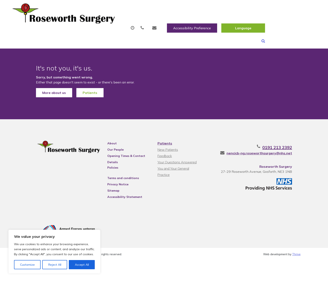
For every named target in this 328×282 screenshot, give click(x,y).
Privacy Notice (114, 185)
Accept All (82, 265)
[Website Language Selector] (294, 7)
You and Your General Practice (179, 169)
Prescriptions (151, 21)
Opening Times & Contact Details (122, 156)
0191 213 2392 (286, 147)
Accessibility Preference (242, 8)
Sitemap (110, 191)
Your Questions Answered (176, 162)
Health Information (288, 21)
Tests (216, 21)
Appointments (113, 21)
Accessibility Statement (121, 197)
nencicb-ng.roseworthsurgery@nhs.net (268, 153)
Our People (112, 150)
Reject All (54, 265)
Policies (109, 168)
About (77, 21)
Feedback (164, 156)
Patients (81, 88)
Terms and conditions (119, 178)
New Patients (245, 21)
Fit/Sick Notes (187, 21)
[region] (54, 252)
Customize (27, 265)
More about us (45, 88)
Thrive (296, 255)
